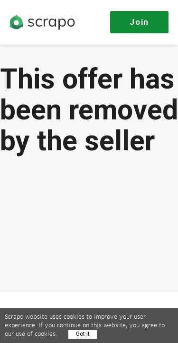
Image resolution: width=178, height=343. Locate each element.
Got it (83, 334)
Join (139, 22)
